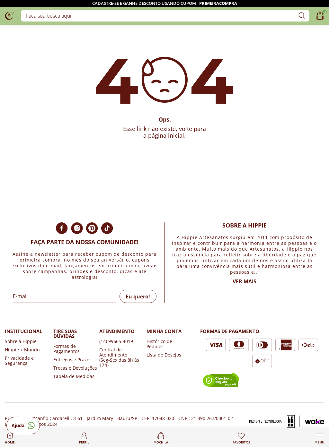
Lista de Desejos (164, 355)
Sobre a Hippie (21, 341)
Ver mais (244, 281)
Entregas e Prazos (72, 360)
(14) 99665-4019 (116, 341)
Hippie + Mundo (22, 350)
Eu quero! (138, 296)
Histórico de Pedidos (159, 343)
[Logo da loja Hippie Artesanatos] (9, 15)
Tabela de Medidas (73, 376)
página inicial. (167, 135)
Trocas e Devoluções (75, 368)
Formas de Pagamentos (66, 348)
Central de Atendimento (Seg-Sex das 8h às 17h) (119, 357)
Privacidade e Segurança (19, 360)
